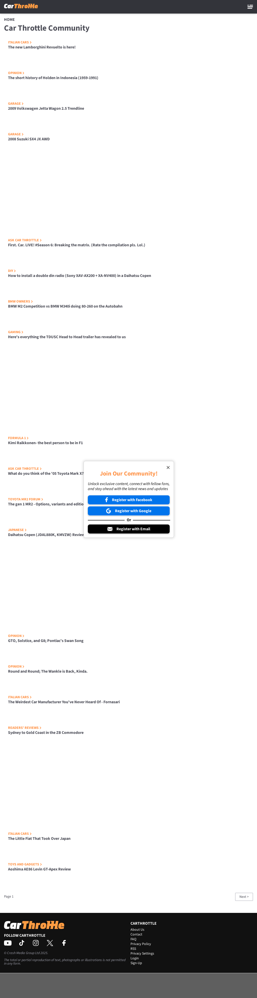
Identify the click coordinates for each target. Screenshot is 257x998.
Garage (16, 103)
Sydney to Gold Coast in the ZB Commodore (46, 732)
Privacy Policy (141, 944)
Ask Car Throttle (25, 240)
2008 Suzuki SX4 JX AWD (29, 139)
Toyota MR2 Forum (25, 499)
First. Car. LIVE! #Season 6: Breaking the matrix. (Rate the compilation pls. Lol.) (76, 245)
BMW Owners (20, 301)
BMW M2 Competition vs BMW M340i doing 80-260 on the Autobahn (65, 306)
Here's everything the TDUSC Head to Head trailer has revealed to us (67, 336)
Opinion (16, 73)
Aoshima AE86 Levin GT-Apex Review (39, 869)
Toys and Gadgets (25, 864)
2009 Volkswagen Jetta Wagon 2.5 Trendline (46, 108)
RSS (133, 949)
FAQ (133, 939)
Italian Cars (20, 42)
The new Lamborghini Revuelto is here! (42, 47)
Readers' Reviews (24, 728)
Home (9, 19)
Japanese (17, 530)
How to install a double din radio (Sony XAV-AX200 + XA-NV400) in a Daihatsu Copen (79, 275)
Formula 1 (18, 438)
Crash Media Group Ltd (23, 953)
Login (135, 958)
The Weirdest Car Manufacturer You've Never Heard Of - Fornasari (64, 702)
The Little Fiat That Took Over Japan (39, 838)
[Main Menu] (250, 7)
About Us (137, 929)
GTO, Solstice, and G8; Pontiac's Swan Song (46, 640)
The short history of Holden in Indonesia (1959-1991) (53, 77)
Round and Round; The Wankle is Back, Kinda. (48, 671)
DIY (12, 271)
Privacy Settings (142, 953)
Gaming (15, 332)
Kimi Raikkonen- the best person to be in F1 (45, 442)
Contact (136, 934)
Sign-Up (136, 963)
